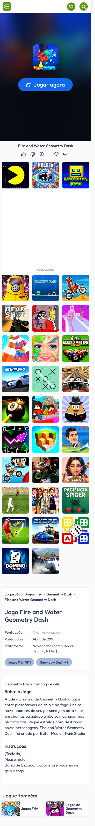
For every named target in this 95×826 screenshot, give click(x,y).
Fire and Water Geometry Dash (30, 599)
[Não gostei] (33, 154)
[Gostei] (24, 154)
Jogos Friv (33, 594)
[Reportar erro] (43, 154)
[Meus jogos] (71, 6)
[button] (46, 57)
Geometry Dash (59, 594)
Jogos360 (12, 594)
